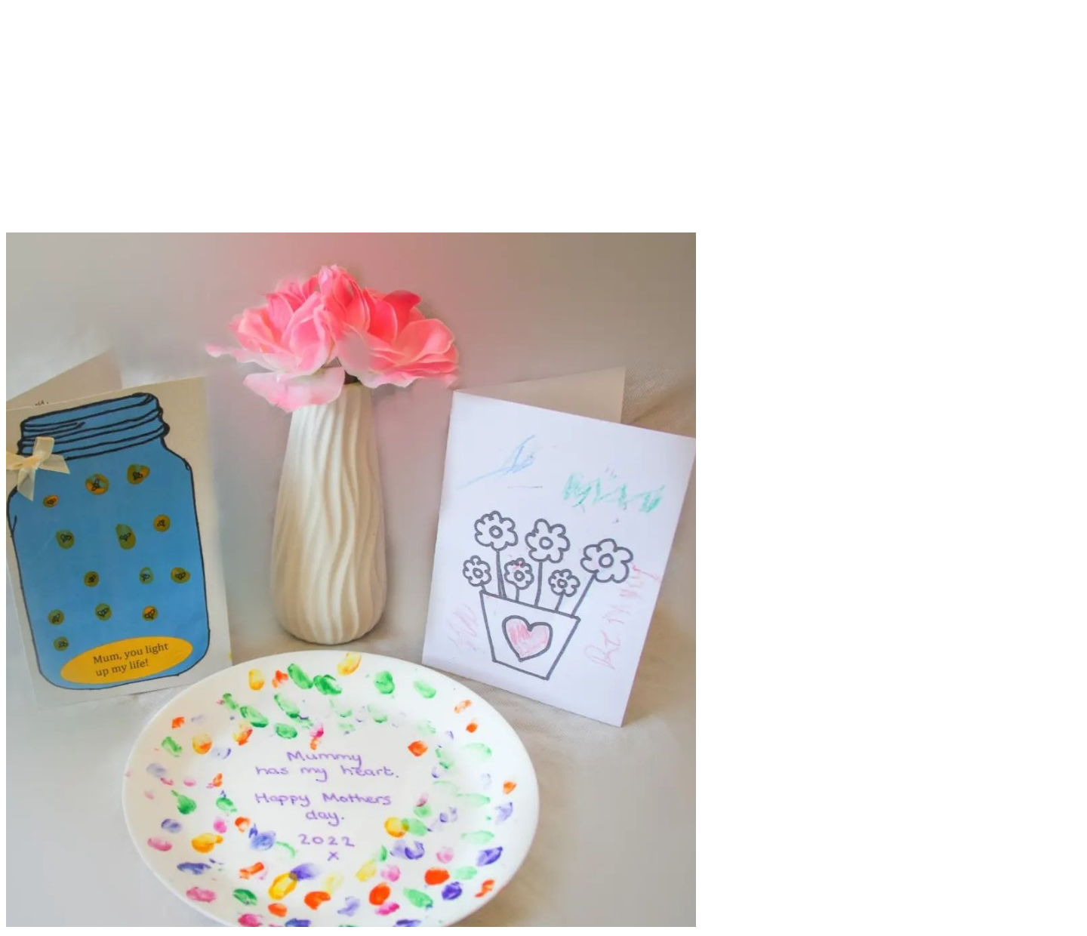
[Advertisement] (543, 126)
